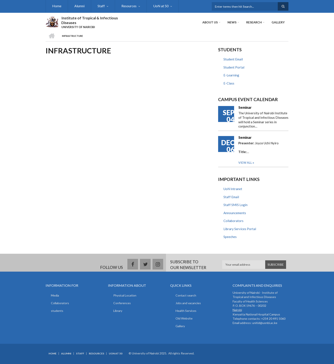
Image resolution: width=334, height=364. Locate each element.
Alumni (79, 6)
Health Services (186, 310)
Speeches (230, 237)
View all (245, 162)
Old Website (184, 318)
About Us (210, 22)
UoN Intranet (232, 189)
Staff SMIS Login (235, 205)
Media (55, 295)
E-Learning (231, 75)
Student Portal (233, 67)
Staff (101, 6)
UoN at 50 (160, 6)
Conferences (122, 303)
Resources (129, 6)
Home (56, 6)
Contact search (186, 295)
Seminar (245, 107)
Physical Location (124, 295)
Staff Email (231, 197)
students (57, 310)
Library (117, 310)
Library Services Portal (239, 229)
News (231, 22)
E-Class (228, 83)
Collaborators (233, 221)
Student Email (233, 59)
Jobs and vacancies (188, 303)
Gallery (278, 22)
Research (254, 22)
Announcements (234, 213)
